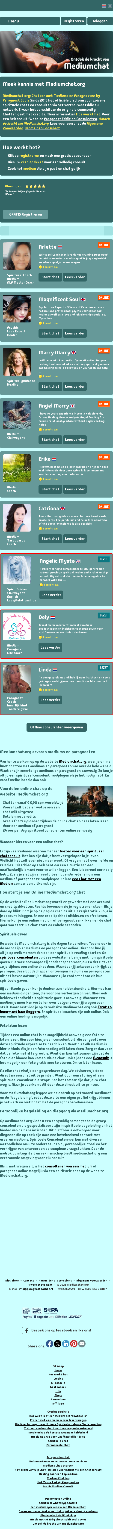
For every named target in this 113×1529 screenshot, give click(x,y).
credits (39, 114)
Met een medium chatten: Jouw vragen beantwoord (58, 1428)
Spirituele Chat (58, 1441)
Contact (28, 1280)
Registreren (74, 21)
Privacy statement (40, 1285)
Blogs (58, 1395)
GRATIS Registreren (25, 214)
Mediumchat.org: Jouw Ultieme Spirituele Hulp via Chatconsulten (58, 1424)
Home (58, 1370)
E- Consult (58, 1383)
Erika (47, 458)
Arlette (50, 246)
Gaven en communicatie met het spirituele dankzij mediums (58, 1511)
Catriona (52, 508)
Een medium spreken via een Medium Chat (58, 1507)
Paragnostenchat (58, 1457)
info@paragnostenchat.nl (36, 1289)
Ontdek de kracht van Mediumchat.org (58, 1524)
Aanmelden (58, 1399)
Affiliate (58, 1403)
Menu (13, 21)
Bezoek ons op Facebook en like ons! (56, 1330)
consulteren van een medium (68, 1166)
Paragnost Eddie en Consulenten (70, 119)
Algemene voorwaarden (91, 1280)
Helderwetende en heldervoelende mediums (58, 1461)
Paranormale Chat (58, 1445)
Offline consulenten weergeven (56, 727)
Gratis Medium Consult (58, 1486)
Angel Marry (57, 405)
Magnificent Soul (62, 299)
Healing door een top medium (58, 1474)
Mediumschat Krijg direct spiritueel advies (58, 1519)
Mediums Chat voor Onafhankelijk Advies (58, 1437)
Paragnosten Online (58, 1499)
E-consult (101, 1058)
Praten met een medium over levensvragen (58, 1420)
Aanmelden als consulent (55, 1280)
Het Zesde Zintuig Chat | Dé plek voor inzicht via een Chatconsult (58, 1470)
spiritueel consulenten (19, 957)
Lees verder (75, 277)
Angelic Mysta (59, 560)
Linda (48, 669)
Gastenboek (58, 1387)
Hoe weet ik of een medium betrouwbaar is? (58, 1416)
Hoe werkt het (58, 1374)
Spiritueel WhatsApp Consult (58, 1503)
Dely (47, 617)
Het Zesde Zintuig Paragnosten (58, 1482)
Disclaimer (12, 1280)
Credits (58, 1378)
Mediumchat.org (72, 761)
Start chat (50, 277)
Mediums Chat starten (58, 1465)
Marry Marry (57, 352)
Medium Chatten (58, 1478)
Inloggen (100, 21)
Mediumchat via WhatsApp (58, 1515)
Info (58, 1391)
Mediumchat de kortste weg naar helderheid (58, 1432)
